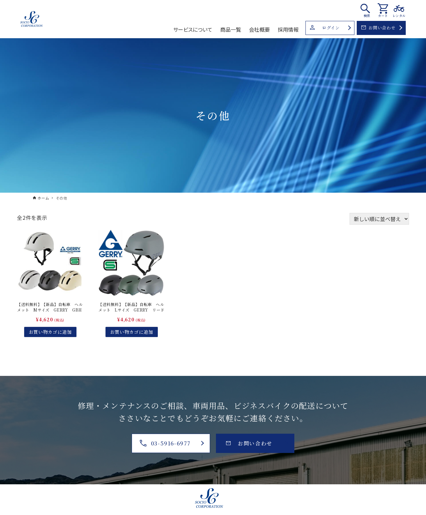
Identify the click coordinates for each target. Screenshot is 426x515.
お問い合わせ (378, 27)
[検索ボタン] (367, 10)
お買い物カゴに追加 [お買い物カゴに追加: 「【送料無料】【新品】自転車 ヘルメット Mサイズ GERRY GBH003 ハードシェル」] (50, 332)
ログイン (324, 27)
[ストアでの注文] (379, 219)
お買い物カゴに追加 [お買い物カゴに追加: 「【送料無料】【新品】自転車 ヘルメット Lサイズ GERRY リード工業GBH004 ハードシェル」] (131, 332)
